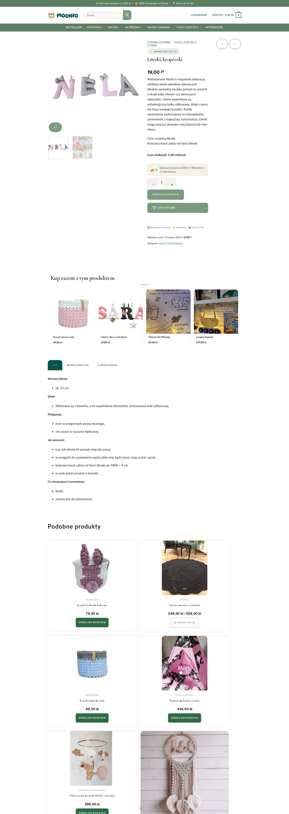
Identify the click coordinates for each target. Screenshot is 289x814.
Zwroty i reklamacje (111, 754)
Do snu (114, 27)
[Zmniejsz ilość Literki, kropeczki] (152, 182)
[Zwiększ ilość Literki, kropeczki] (171, 182)
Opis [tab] (55, 365)
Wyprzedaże (214, 27)
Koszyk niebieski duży (217, 697)
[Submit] (127, 15)
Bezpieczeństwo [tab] (78, 365)
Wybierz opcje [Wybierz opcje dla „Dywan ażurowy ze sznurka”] (119, 621)
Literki (151, 45)
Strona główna (158, 42)
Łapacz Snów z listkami (119, 697)
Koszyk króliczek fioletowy (70, 604)
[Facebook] (285, 801)
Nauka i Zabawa (159, 27)
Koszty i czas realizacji (112, 747)
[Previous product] (235, 44)
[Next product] (222, 44)
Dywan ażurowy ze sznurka (119, 604)
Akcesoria (95, 27)
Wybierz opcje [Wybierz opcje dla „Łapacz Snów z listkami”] (119, 714)
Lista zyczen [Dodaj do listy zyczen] (163, 208)
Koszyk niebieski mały (168, 604)
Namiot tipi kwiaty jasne (168, 697)
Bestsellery (74, 27)
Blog (150, 762)
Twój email (219, 752)
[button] (199, 15)
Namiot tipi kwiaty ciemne (218, 604)
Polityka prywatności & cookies (118, 769)
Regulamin (105, 762)
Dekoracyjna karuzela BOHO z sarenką (70, 697)
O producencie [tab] (107, 365)
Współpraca (155, 747)
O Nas (151, 754)
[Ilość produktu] (162, 182)
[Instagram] (277, 801)
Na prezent (134, 27)
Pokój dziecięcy (189, 27)
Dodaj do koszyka (165, 194)
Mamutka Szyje (165, 51)
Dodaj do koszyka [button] (70, 621)
